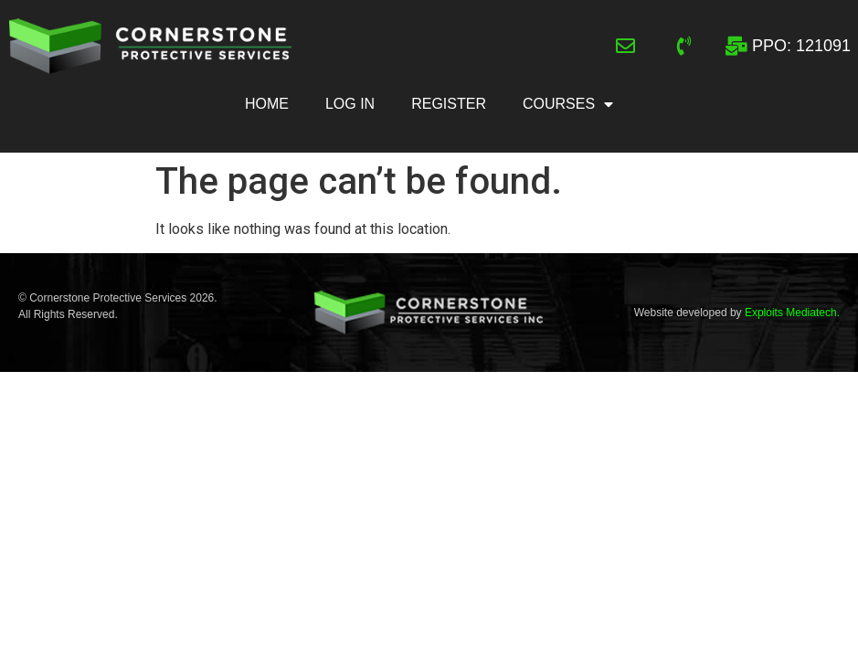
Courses (568, 104)
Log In (350, 103)
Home (267, 103)
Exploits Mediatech (791, 312)
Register (448, 103)
